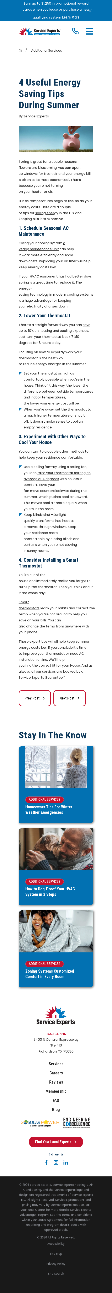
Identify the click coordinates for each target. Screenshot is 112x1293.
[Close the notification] (90, 10)
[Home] (39, 31)
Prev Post (35, 698)
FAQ (56, 1100)
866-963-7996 (56, 1034)
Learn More (70, 17)
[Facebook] (46, 1162)
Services (56, 1063)
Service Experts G (33, 677)
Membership (56, 1091)
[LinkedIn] (65, 1162)
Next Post (69, 698)
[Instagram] (56, 1162)
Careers (56, 1072)
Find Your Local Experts (56, 1142)
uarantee (55, 677)
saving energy (46, 213)
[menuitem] (56, 1243)
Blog (56, 1109)
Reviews (56, 1082)
